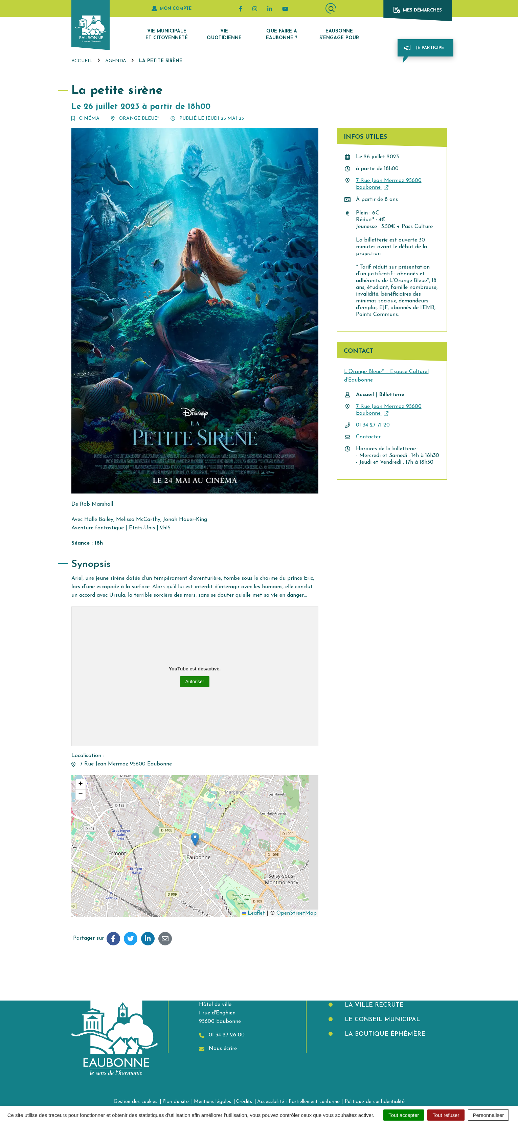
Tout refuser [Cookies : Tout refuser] (445, 1115)
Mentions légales (212, 1101)
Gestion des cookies (135, 1101)
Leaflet (253, 913)
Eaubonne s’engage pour (339, 35)
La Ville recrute (373, 1005)
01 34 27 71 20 (373, 425)
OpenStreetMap (296, 913)
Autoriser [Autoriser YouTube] (194, 681)
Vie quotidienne (224, 35)
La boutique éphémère (384, 1034)
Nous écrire (218, 1049)
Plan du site (175, 1101)
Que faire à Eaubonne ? (281, 35)
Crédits (244, 1101)
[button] (195, 839)
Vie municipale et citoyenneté (166, 35)
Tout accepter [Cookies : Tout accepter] (403, 1115)
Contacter (368, 437)
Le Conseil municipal (381, 1019)
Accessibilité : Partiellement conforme (298, 1101)
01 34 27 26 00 (222, 1035)
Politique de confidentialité (375, 1101)
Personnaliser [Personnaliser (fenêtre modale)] (488, 1115)
